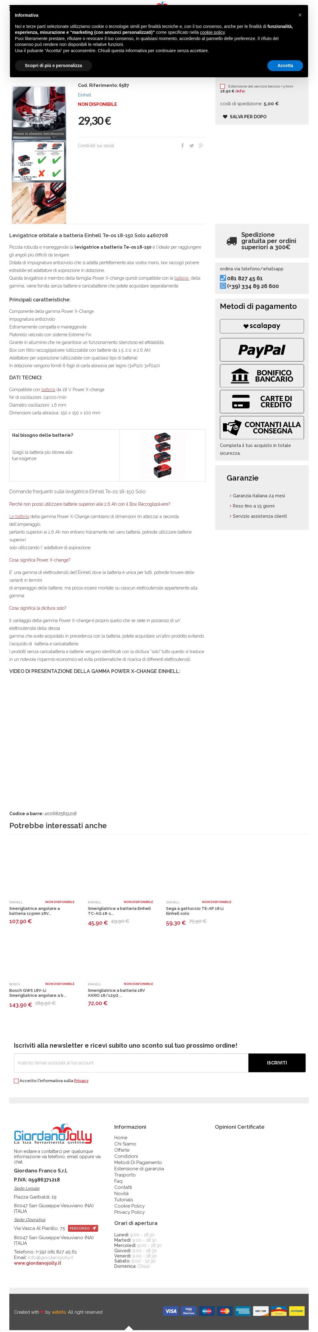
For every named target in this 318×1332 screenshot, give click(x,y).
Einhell (84, 96)
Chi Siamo (125, 1146)
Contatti (123, 1189)
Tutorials (123, 1202)
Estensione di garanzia (139, 1171)
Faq (118, 1183)
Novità (121, 1196)
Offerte (121, 1152)
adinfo (59, 1314)
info (245, 97)
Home (120, 1140)
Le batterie (19, 518)
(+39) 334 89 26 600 (260, 293)
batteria (48, 391)
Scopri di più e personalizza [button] (53, 65)
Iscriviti (277, 1064)
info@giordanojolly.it (50, 1259)
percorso (83, 1230)
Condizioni (126, 1158)
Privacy (81, 1082)
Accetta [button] (285, 65)
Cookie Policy (129, 1208)
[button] (300, 15)
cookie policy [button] (212, 32)
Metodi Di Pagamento (138, 1164)
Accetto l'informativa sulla (51, 1083)
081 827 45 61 (252, 285)
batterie (182, 280)
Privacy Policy (129, 1214)
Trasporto (125, 1177)
